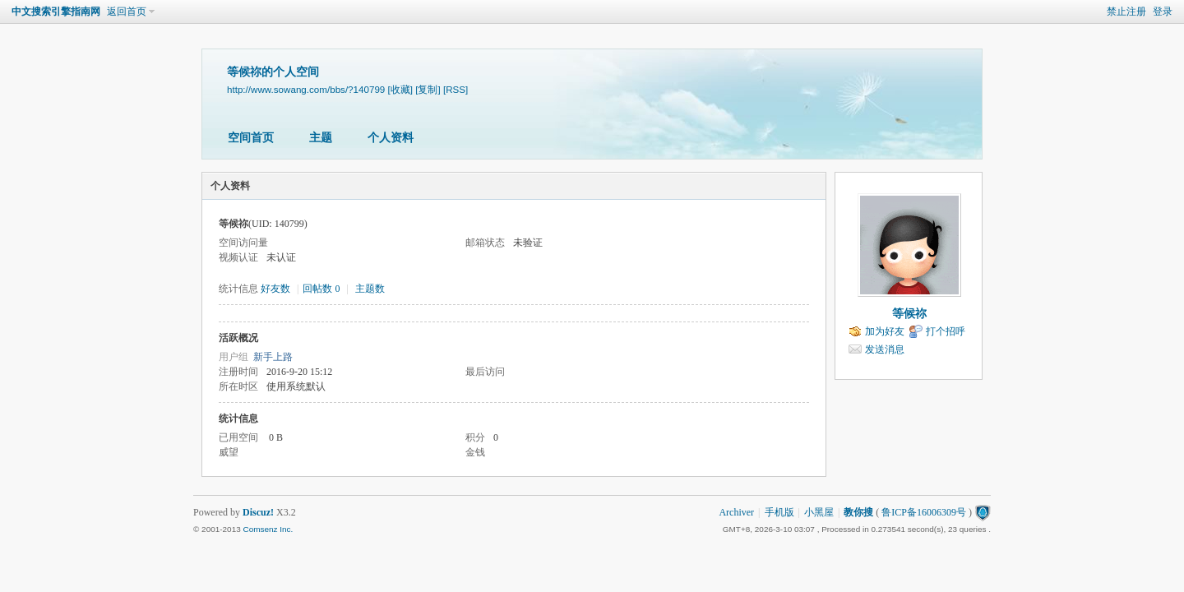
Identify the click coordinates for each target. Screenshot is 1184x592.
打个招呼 (945, 331)
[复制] (427, 89)
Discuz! (258, 512)
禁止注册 (1126, 11)
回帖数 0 (321, 288)
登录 (1162, 11)
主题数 (370, 288)
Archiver (736, 512)
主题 (320, 138)
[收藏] (400, 89)
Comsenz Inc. (268, 529)
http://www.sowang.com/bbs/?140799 (306, 89)
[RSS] (455, 89)
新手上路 (273, 357)
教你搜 (858, 512)
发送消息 (884, 349)
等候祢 (909, 314)
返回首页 (126, 11)
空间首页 (251, 138)
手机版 (779, 512)
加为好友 (884, 331)
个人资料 (391, 138)
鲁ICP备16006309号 (923, 512)
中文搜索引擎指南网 (56, 11)
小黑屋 (819, 512)
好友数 (277, 288)
